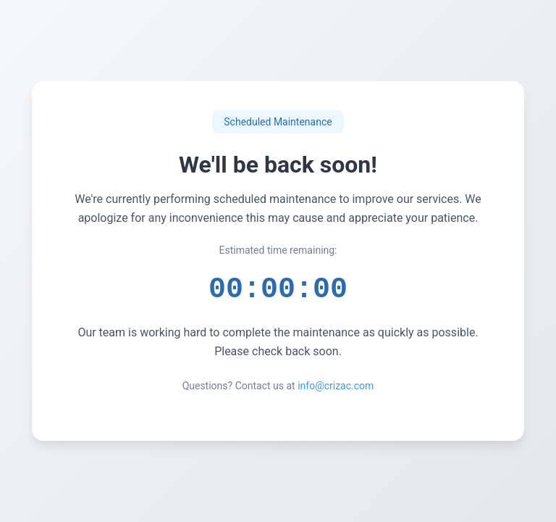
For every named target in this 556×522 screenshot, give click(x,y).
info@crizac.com (336, 389)
